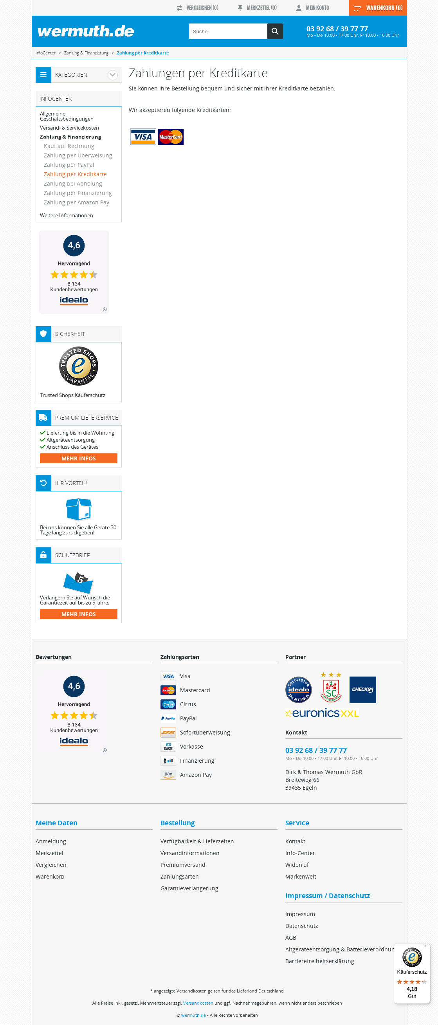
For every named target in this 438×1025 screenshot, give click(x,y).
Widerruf (297, 864)
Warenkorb (50, 876)
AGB (290, 937)
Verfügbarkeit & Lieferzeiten (197, 841)
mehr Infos (78, 458)
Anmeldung (51, 841)
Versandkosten (198, 1003)
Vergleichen (51, 864)
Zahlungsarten (179, 876)
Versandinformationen (190, 853)
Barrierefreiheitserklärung (319, 961)
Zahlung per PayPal (69, 164)
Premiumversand (182, 864)
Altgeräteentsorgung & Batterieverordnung (341, 949)
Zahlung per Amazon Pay (76, 202)
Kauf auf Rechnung (69, 146)
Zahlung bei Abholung (73, 183)
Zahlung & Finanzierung (70, 136)
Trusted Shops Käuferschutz (72, 395)
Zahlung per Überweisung (78, 155)
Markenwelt (300, 876)
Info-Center (300, 853)
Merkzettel (49, 853)
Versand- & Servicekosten (69, 127)
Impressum (300, 914)
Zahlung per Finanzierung (78, 193)
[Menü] (425, 948)
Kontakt (295, 841)
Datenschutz (301, 925)
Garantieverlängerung (189, 888)
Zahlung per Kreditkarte (75, 174)
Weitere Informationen (66, 215)
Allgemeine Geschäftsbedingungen (67, 116)
